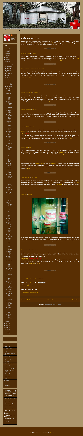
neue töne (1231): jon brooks (9, 142)
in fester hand (7, 376)
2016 (7, 57)
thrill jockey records (40, 68)
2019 (7, 51)
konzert (5, 356)
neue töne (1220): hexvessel (9, 290)
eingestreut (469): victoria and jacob (9, 183)
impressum (21, 30)
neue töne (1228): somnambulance (9, 189)
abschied (6, 378)
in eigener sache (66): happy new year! (9, 316)
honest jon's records (28, 259)
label (12, 30)
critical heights (47, 97)
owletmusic (30, 194)
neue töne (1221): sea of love (8, 278)
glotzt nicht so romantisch (9, 353)
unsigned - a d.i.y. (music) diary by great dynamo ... (9, 263)
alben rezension (7, 363)
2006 (7, 333)
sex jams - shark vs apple (25, 53)
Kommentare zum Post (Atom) (53, 304)
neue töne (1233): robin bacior (8, 133)
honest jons (42, 278)
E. (13, 35)
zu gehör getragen (8, 358)
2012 (7, 321)
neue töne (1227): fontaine (8, 199)
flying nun (53, 163)
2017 (7, 55)
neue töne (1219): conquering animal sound (9, 303)
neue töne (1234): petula (8, 128)
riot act (32, 126)
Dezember (9, 64)
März (8, 83)
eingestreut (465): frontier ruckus (8, 253)
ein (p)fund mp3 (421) (9, 249)
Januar (8, 86)
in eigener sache (7, 368)
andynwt (40, 432)
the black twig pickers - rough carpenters (28, 68)
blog (5, 30)
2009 (7, 327)
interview (6, 380)
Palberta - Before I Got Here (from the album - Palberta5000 (10, 412)
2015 (7, 59)
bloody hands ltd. (37, 92)
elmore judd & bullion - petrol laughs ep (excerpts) (30, 278)
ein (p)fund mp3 (29, 285)
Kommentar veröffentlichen (30, 292)
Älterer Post (75, 300)
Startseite (50, 300)
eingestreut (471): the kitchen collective (9, 165)
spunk (58, 241)
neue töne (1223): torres (8, 245)
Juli (7, 75)
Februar (8, 84)
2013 (7, 63)
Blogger (52, 432)
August (8, 73)
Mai (8, 79)
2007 (7, 331)
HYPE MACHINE (10, 391)
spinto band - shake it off (25, 126)
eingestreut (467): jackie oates (8, 214)
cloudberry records (42, 253)
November (9, 66)
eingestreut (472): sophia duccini (8, 123)
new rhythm (6, 385)
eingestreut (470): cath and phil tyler (8, 170)
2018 (7, 53)
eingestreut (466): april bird (8, 231)
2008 (7, 329)
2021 (7, 48)
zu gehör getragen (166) (8, 118)
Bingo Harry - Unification (10, 408)
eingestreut (6, 348)
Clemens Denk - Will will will (10, 401)
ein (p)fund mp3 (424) (9, 115)
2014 (7, 61)
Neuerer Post (25, 300)
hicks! (5, 361)
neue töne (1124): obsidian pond (8, 240)
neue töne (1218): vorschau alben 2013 (9, 310)
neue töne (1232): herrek (8, 138)
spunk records (35, 249)
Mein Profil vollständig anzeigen (13, 38)
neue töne (6, 346)
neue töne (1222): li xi (8, 258)
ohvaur (30, 147)
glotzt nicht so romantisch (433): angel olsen (9, 225)
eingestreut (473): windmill (8, 111)
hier (78, 182)
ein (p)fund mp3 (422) (9, 210)
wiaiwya (61, 152)
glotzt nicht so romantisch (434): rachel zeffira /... (9, 205)
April (8, 81)
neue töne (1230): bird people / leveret (8, 159)
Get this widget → (7, 421)
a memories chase (24, 147)
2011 (7, 323)
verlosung (6, 373)
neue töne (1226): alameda (8, 219)
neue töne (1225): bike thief (9, 235)
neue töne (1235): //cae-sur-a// (9, 90)
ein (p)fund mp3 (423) (9, 154)
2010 (7, 325)
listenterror (6, 365)
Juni (8, 77)
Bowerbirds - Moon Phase (10, 393)
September (9, 70)
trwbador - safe (24, 194)
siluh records (49, 43)
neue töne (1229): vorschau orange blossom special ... (9, 177)
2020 (7, 50)
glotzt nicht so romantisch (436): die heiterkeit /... (9, 105)
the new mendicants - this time (26, 249)
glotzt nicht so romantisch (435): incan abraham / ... (9, 148)
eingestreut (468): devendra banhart (9, 194)
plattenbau (6, 383)
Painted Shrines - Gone (10, 406)
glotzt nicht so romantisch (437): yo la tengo (9, 96)
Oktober (8, 68)
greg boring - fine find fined (26, 109)
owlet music (58, 184)
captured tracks (39, 163)
